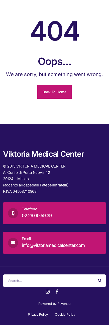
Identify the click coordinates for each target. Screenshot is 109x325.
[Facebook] (57, 291)
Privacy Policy (38, 314)
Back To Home (54, 92)
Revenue (64, 304)
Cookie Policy (65, 314)
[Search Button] (99, 280)
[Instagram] (47, 291)
